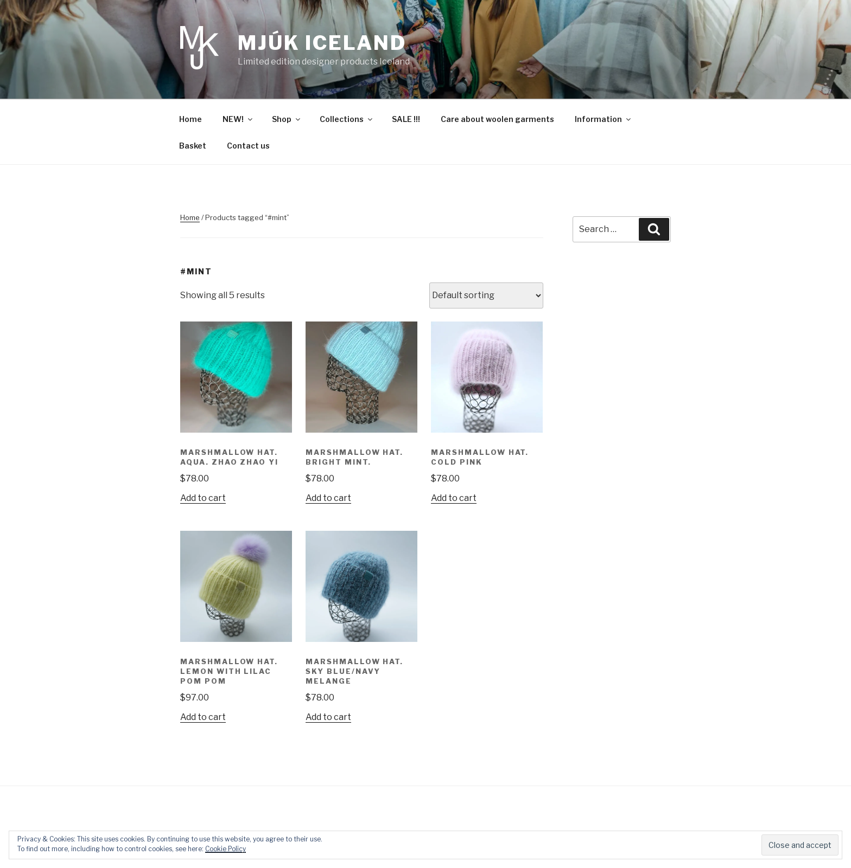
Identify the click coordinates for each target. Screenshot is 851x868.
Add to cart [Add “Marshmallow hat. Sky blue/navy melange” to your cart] (328, 717)
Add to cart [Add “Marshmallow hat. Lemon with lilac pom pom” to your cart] (203, 717)
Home (190, 119)
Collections (347, 119)
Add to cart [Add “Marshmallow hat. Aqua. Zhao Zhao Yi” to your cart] (203, 498)
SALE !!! (406, 119)
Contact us (248, 145)
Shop (287, 119)
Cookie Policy (225, 849)
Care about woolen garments (497, 119)
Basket (192, 145)
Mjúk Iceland (322, 43)
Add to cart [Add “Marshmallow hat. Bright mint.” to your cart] (328, 498)
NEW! (238, 119)
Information (603, 119)
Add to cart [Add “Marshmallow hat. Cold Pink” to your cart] (454, 498)
